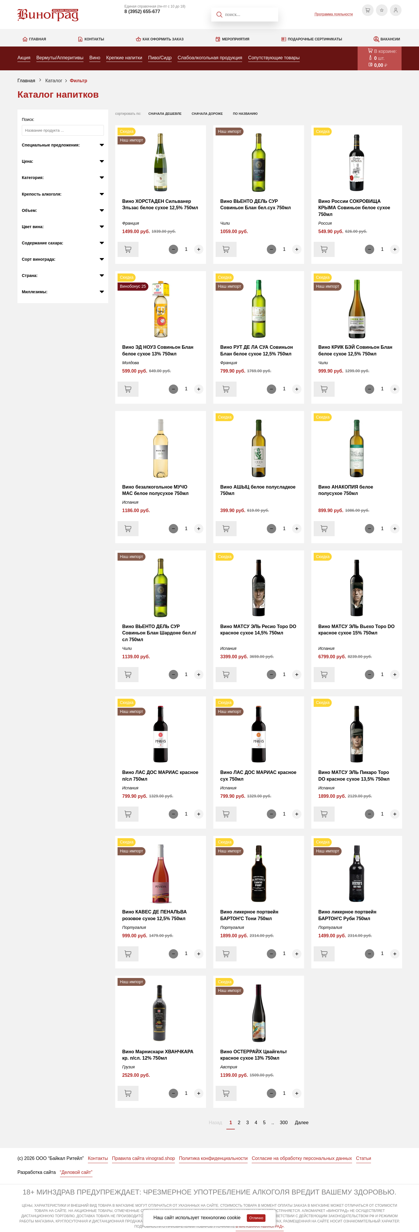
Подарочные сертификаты (315, 39)
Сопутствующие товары (274, 57)
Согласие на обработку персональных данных (302, 1158)
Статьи (363, 1158)
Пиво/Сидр (160, 57)
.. (272, 1122)
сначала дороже (207, 113)
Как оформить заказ (163, 39)
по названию (245, 113)
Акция (23, 57)
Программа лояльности (334, 14)
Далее (302, 1122)
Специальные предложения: (51, 145)
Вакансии (390, 39)
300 (284, 1122)
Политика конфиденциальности (213, 1158)
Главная (37, 39)
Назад (215, 1122)
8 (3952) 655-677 (142, 11)
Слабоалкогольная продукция (209, 57)
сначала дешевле (165, 113)
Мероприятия (235, 39)
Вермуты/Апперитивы (60, 57)
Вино (94, 57)
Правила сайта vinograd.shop (143, 1158)
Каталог (53, 80)
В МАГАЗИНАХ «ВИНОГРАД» (260, 1226)
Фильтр (78, 80)
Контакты (94, 39)
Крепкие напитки (124, 57)
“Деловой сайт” (76, 1172)
